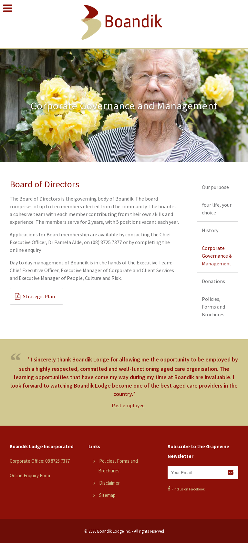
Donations (213, 281)
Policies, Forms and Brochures (213, 307)
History (210, 230)
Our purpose (215, 187)
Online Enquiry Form (30, 475)
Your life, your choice (217, 209)
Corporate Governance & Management (217, 256)
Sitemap (107, 495)
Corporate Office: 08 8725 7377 (40, 461)
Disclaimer (109, 483)
